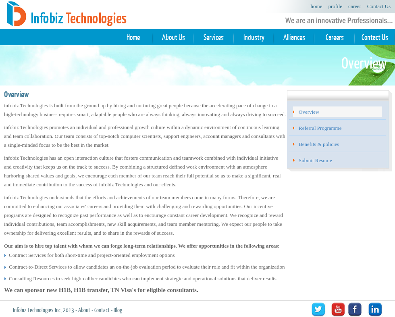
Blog (118, 310)
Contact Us (379, 6)
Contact (102, 310)
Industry (253, 37)
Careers (335, 37)
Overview (309, 112)
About (84, 310)
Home (133, 37)
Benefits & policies (319, 144)
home (316, 6)
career (354, 6)
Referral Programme (320, 128)
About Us (173, 37)
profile (335, 6)
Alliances (294, 37)
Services (214, 37)
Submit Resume (315, 160)
